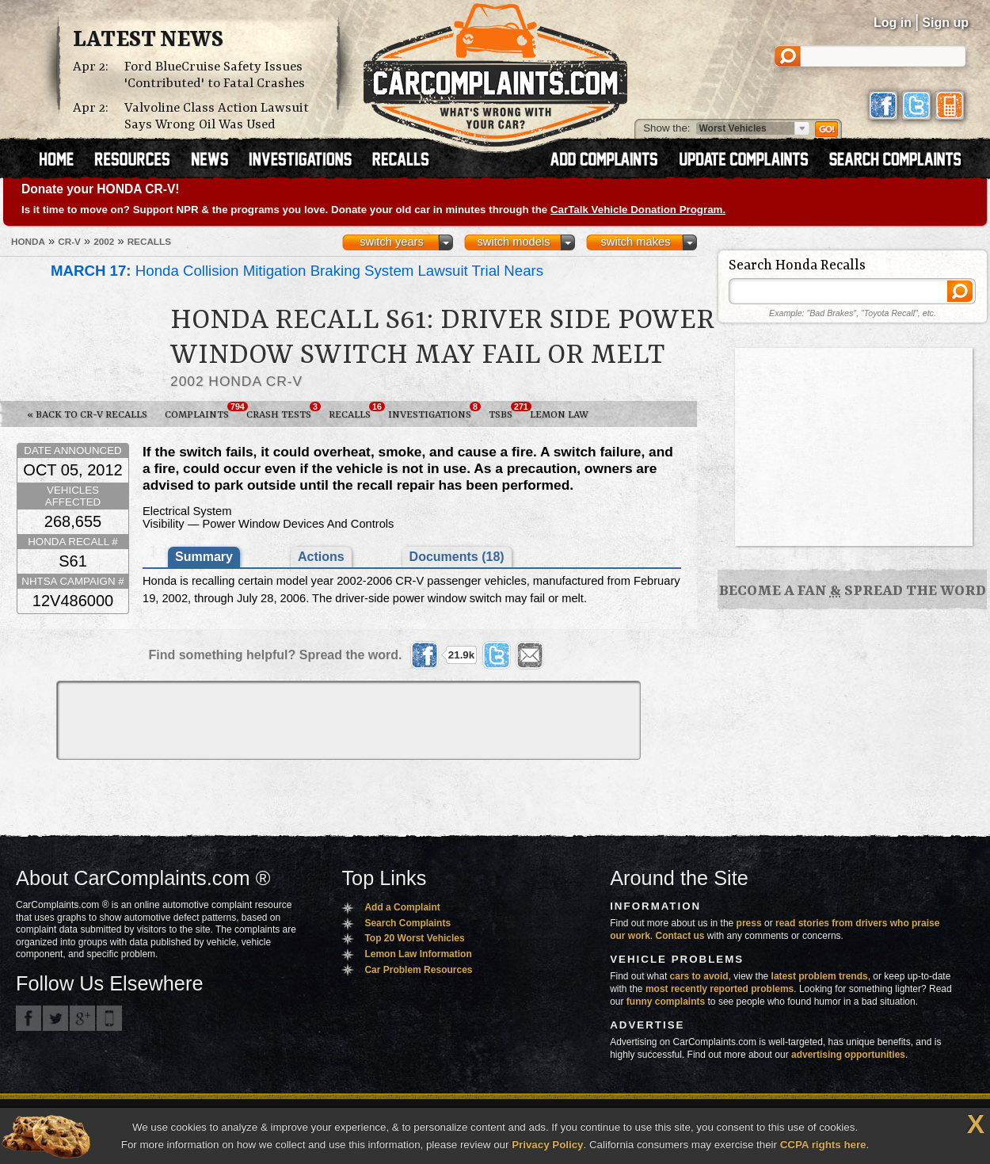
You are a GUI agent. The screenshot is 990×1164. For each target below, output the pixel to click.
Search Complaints (407, 923)
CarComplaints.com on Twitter (55, 1018)
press (749, 923)
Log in (893, 22)
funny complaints (665, 1001)
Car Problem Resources (418, 969)
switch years (392, 241)
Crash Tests (283, 411)
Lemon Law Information (417, 954)
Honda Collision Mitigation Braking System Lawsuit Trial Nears (297, 270)
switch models (513, 241)
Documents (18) (457, 556)
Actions (321, 556)
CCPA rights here (823, 1145)
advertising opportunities (848, 1054)
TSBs (505, 411)
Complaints (201, 411)
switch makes (636, 241)
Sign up (945, 22)
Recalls (354, 411)
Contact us (680, 935)
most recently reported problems (719, 988)
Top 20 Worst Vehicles (414, 938)
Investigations (434, 411)
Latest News (148, 40)
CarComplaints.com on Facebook (28, 1018)
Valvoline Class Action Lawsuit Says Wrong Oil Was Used (216, 116)
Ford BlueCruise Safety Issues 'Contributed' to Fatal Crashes (214, 75)
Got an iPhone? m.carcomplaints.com (109, 1018)
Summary (204, 556)
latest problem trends (819, 976)
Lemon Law (559, 415)
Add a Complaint (402, 907)
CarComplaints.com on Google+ (82, 1018)
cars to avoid (699, 976)
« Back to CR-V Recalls (87, 415)
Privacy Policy (547, 1145)
